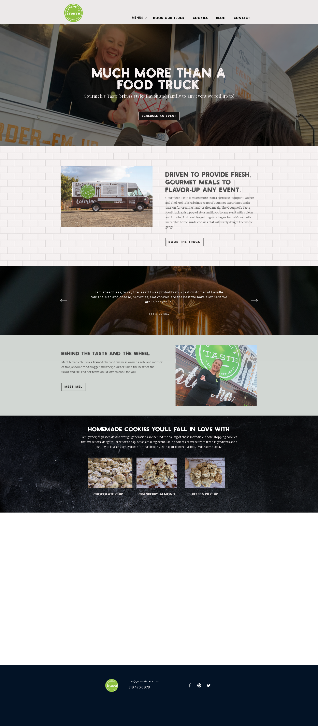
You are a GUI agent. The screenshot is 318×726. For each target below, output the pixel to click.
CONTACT (242, 18)
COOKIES (200, 18)
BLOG (221, 18)
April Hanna (159, 314)
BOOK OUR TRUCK (169, 18)
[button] (138, 18)
